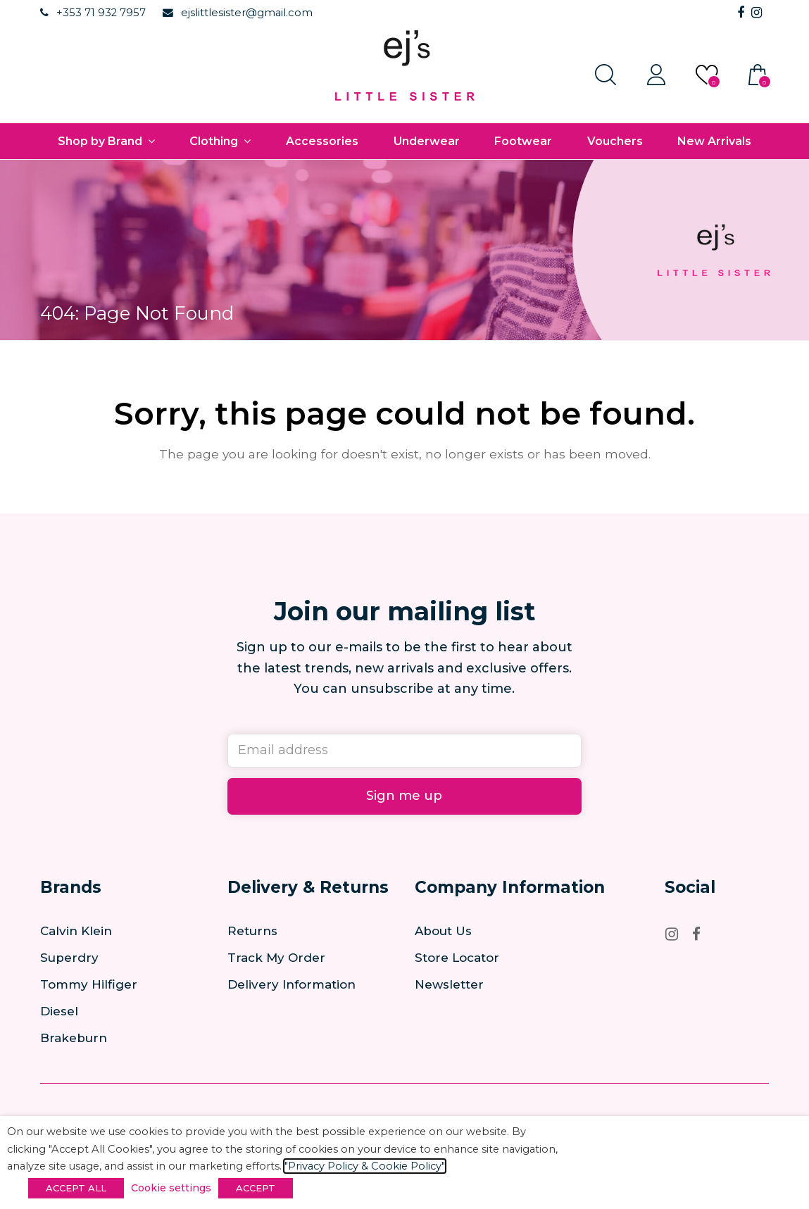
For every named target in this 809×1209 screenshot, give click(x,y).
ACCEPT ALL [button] (76, 1188)
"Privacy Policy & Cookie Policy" (364, 1166)
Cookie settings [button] (171, 1188)
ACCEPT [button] (255, 1188)
